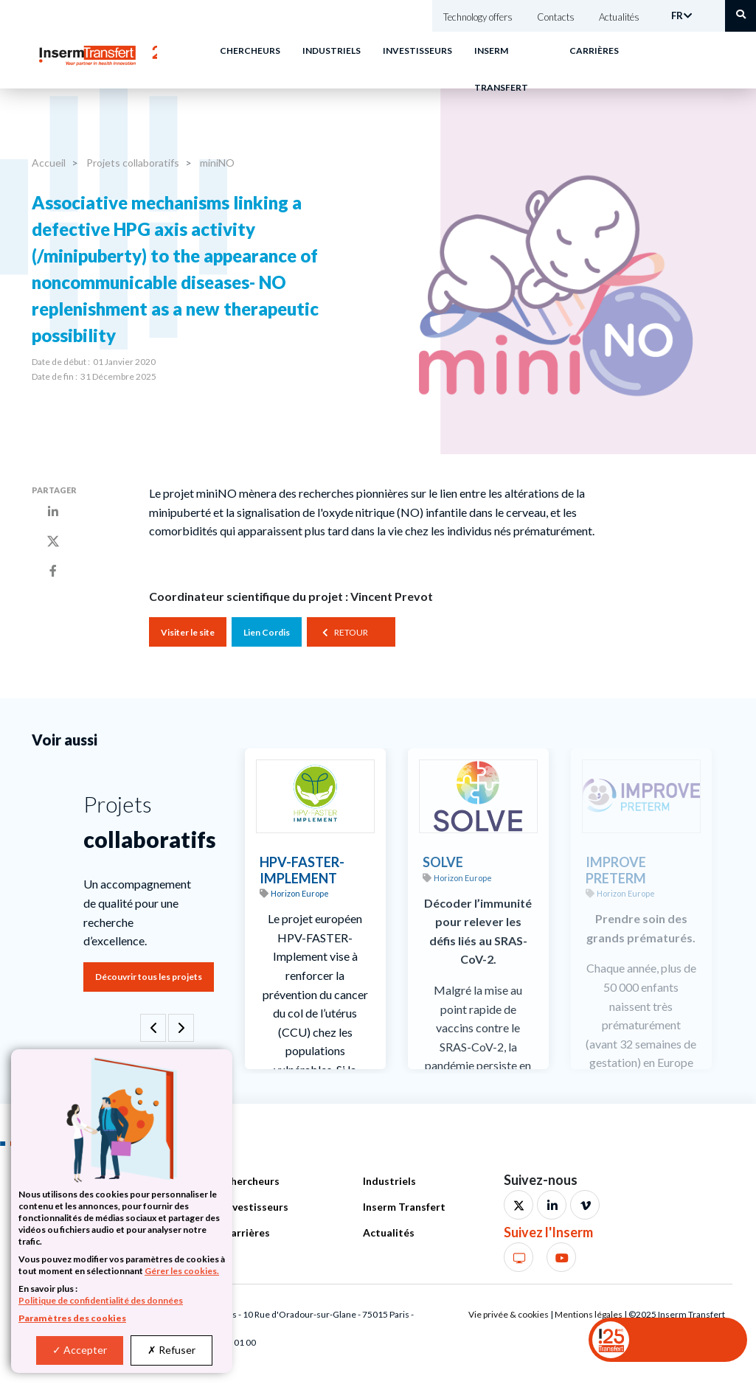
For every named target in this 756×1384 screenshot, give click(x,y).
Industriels (331, 50)
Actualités (619, 17)
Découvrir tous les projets (148, 976)
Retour (351, 632)
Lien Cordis (266, 632)
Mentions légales (589, 1314)
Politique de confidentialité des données (100, 1300)
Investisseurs (417, 50)
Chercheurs (250, 50)
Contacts (556, 17)
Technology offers (478, 17)
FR (677, 15)
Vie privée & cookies (508, 1314)
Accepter (79, 1349)
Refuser (171, 1349)
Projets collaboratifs (131, 162)
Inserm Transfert (404, 1206)
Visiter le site (188, 632)
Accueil (49, 162)
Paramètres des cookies (72, 1318)
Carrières (594, 50)
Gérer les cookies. (182, 1270)
